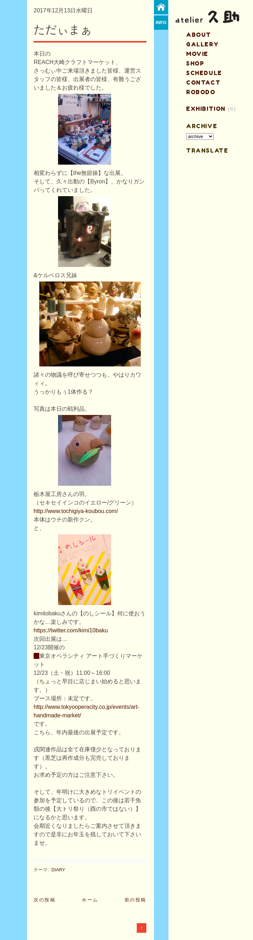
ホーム (90, 899)
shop (195, 63)
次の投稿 (45, 899)
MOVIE (197, 53)
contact (203, 82)
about (198, 34)
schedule (204, 72)
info (161, 22)
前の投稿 (135, 899)
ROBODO (200, 92)
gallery (202, 44)
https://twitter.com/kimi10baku (71, 630)
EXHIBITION (206, 108)
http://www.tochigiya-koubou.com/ (76, 511)
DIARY (58, 869)
